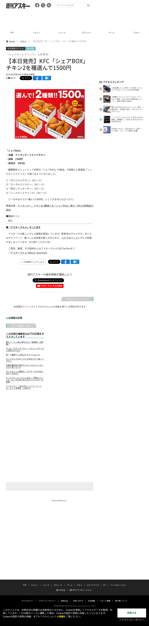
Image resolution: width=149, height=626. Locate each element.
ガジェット (87, 32)
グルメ (23, 41)
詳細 (61, 616)
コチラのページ (69, 237)
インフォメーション (118, 582)
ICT (104, 582)
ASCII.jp (60, 587)
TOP (12, 32)
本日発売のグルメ (15, 48)
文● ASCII (10, 77)
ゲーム (112, 32)
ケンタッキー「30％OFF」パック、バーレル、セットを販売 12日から (24, 387)
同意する (131, 613)
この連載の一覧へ (21, 325)
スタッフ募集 (105, 598)
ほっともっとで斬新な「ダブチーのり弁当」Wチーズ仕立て (25, 372)
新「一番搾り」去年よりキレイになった (23, 355)
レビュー (37, 32)
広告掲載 (91, 598)
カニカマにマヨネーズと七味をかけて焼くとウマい (25, 360)
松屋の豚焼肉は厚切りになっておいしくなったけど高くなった (25, 366)
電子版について (121, 598)
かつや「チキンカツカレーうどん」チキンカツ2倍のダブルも (25, 349)
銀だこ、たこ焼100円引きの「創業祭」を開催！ (24, 343)
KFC (10, 220)
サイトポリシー (28, 598)
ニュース (62, 32)
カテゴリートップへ (77, 299)
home (10, 41)
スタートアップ (93, 582)
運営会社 (64, 598)
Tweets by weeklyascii (59, 500)
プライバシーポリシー (47, 598)
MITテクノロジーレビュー (81, 587)
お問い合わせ (78, 598)
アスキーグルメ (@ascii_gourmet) (29, 252)
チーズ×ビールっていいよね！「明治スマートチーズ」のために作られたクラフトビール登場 (25, 380)
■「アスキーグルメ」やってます (23, 227)
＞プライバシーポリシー (132, 619)
